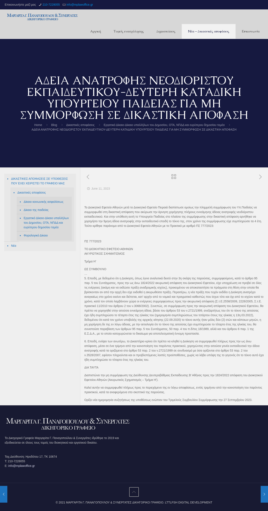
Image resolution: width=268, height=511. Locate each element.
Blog (54, 125)
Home (38, 125)
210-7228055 (51, 4)
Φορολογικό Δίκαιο (36, 235)
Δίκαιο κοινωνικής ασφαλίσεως (43, 201)
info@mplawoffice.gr (79, 4)
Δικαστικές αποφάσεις (80, 125)
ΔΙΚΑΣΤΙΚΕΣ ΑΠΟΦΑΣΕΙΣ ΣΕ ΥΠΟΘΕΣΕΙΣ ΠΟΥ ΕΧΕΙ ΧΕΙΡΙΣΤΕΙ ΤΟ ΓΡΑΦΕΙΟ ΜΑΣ (39, 181)
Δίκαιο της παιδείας (36, 210)
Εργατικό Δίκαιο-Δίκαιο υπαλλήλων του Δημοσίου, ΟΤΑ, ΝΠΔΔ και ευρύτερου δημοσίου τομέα (164, 125)
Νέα (13, 245)
